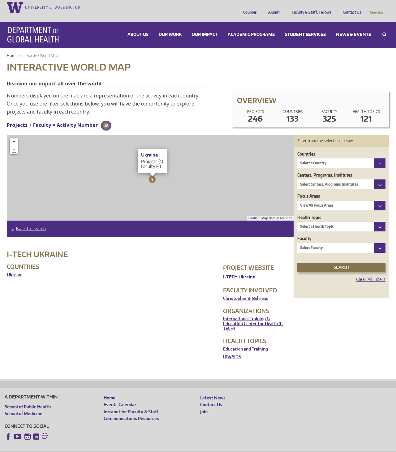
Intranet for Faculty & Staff (131, 403)
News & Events (353, 26)
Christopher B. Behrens (245, 289)
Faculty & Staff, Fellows (310, 7)
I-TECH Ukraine (239, 268)
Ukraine (14, 266)
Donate (376, 7)
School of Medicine (23, 404)
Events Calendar (120, 395)
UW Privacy (87, 447)
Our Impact (204, 26)
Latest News (213, 389)
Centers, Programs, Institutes (324, 166)
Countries (306, 145)
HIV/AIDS (232, 348)
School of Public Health (28, 398)
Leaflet (253, 209)
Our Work (170, 26)
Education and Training (245, 340)
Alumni (273, 7)
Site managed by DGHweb (148, 447)
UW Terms (111, 447)
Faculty (304, 229)
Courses (248, 7)
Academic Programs (251, 26)
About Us (137, 26)
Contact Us (350, 7)
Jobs (204, 403)
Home (12, 47)
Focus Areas (308, 187)
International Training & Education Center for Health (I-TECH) (253, 315)
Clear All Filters (370, 270)
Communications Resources (131, 409)
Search (384, 26)
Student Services (305, 26)
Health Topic (309, 208)
